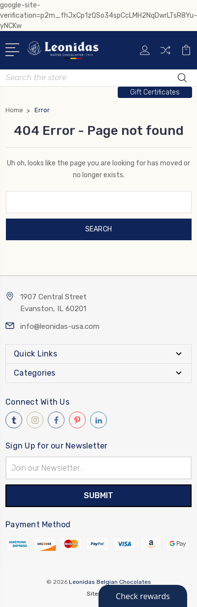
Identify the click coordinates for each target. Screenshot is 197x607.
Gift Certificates (155, 92)
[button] (155, 92)
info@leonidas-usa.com (59, 326)
